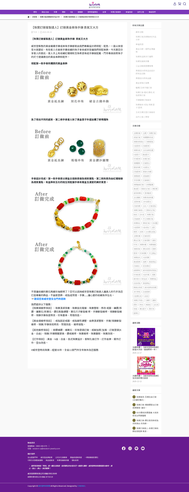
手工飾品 (152, 253)
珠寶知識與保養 (142, 61)
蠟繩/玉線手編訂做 (144, 87)
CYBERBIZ (81, 486)
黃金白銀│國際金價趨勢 (145, 50)
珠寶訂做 (152, 133)
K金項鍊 (146, 257)
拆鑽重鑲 (149, 184)
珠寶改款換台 (139, 141)
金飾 (144, 261)
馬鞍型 (148, 304)
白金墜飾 (146, 291)
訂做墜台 (146, 163)
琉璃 (135, 308)
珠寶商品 (153, 278)
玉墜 (153, 227)
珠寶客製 (149, 141)
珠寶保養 (143, 244)
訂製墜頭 (137, 171)
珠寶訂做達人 (139, 210)
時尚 (141, 304)
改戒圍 (154, 223)
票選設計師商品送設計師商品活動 (145, 72)
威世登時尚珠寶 (150, 287)
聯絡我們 (152, 12)
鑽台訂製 (137, 240)
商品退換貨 (50, 460)
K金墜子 (137, 154)
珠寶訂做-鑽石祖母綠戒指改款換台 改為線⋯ (145, 422)
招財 (135, 304)
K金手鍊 (146, 274)
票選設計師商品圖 (143, 78)
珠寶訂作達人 (139, 300)
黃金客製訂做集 (142, 82)
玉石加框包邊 (148, 150)
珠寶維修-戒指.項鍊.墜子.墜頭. (145, 106)
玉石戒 (155, 304)
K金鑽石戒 (138, 296)
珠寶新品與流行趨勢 (144, 56)
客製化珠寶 (147, 171)
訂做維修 (146, 180)
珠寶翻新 (137, 163)
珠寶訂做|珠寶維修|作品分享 (146, 38)
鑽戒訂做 (146, 223)
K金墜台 (146, 167)
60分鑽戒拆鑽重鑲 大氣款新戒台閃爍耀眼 (145, 414)
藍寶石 (136, 313)
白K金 (142, 214)
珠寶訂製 (150, 214)
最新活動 (139, 31)
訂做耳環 (146, 236)
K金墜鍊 (137, 227)
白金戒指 (137, 283)
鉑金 (135, 214)
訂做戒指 (152, 206)
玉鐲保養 (137, 236)
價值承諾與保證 (76, 457)
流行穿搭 (137, 291)
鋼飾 (148, 300)
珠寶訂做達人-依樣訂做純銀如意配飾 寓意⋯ (145, 430)
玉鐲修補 (137, 133)
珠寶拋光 (137, 257)
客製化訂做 (145, 188)
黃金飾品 (146, 283)
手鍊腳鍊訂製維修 (143, 99)
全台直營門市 (33, 457)
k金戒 (146, 296)
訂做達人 (137, 266)
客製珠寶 (137, 167)
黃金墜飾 (137, 261)
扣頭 (141, 231)
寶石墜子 (143, 308)
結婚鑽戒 (137, 270)
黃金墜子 (145, 154)
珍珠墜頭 (137, 158)
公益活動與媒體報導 (144, 65)
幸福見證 (129, 12)
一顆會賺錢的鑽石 (91, 457)
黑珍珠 (151, 308)
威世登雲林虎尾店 (149, 270)
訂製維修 (137, 219)
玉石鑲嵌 (137, 197)
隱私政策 (75, 460)
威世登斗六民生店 (140, 278)
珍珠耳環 (137, 274)
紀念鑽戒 (146, 266)
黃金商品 (152, 261)
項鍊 (153, 274)
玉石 (144, 206)
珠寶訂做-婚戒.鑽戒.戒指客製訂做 (145, 94)
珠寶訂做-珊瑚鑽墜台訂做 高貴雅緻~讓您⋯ (145, 406)
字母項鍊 (137, 180)
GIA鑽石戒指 (150, 231)
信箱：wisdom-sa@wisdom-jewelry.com (44, 448)
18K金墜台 (147, 201)
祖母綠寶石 (138, 193)
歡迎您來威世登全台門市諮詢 (50, 298)
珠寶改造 (137, 150)
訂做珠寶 (137, 206)
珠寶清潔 (137, 249)
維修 (154, 240)
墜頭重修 (148, 193)
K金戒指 (145, 227)
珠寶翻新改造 (148, 137)
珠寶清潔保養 (148, 197)
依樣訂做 (146, 158)
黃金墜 (136, 188)
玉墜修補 (137, 201)
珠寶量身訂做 (139, 184)
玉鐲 (144, 133)
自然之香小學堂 (142, 116)
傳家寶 (154, 188)
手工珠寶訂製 (148, 219)
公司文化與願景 (61, 457)
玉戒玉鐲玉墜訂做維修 (145, 112)
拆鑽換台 (137, 223)
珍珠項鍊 (143, 253)
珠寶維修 (137, 176)
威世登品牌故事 (46, 457)
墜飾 (154, 249)
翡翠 (135, 231)
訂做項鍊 (146, 240)
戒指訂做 (137, 137)
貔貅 (154, 300)
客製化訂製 (150, 210)
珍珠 (135, 244)
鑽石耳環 (146, 249)
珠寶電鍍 (152, 244)
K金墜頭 (137, 146)
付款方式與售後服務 (35, 460)
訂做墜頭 (145, 146)
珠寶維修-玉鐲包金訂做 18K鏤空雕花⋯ (144, 398)
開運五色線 (138, 287)
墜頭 (135, 253)
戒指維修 (146, 176)
